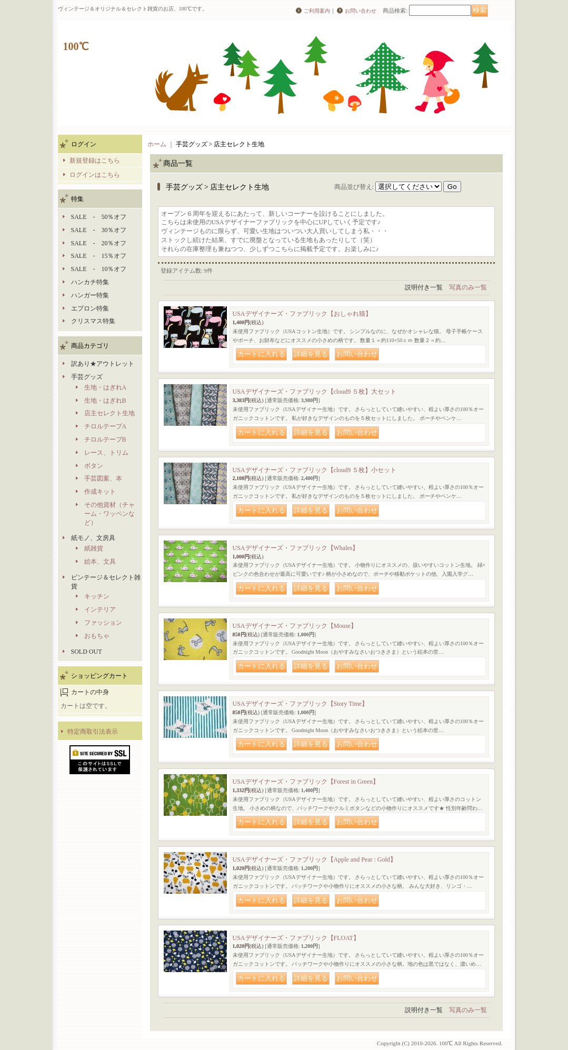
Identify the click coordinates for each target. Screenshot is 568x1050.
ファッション (103, 622)
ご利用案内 (317, 11)
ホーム (156, 144)
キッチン (96, 596)
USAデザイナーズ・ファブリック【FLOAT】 (296, 938)
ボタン (93, 465)
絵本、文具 (100, 561)
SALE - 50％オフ (99, 217)
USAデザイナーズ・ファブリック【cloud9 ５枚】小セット (315, 470)
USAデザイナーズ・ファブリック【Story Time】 (300, 703)
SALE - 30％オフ (99, 230)
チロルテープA (105, 426)
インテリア (100, 609)
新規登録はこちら (94, 160)
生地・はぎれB (105, 400)
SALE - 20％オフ (99, 243)
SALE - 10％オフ (99, 269)
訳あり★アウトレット (102, 363)
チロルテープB (105, 439)
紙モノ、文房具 (93, 538)
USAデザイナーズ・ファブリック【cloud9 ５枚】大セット (315, 391)
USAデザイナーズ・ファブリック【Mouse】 (295, 625)
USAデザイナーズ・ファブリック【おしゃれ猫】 (302, 313)
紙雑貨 (93, 548)
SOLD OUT (86, 651)
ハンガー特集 (90, 295)
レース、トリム (106, 452)
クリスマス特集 (93, 321)
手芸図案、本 (103, 478)
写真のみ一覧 (468, 287)
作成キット (100, 491)
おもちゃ (96, 635)
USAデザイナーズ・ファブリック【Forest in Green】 (306, 781)
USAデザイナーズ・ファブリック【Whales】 (296, 548)
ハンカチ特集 (90, 282)
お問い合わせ (360, 11)
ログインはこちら (94, 174)
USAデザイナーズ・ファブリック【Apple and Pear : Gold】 (314, 859)
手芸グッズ (87, 377)
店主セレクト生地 (109, 413)
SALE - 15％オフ (99, 255)
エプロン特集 (90, 308)
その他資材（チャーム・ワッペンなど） (109, 513)
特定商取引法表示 (92, 731)
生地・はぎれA (105, 387)
